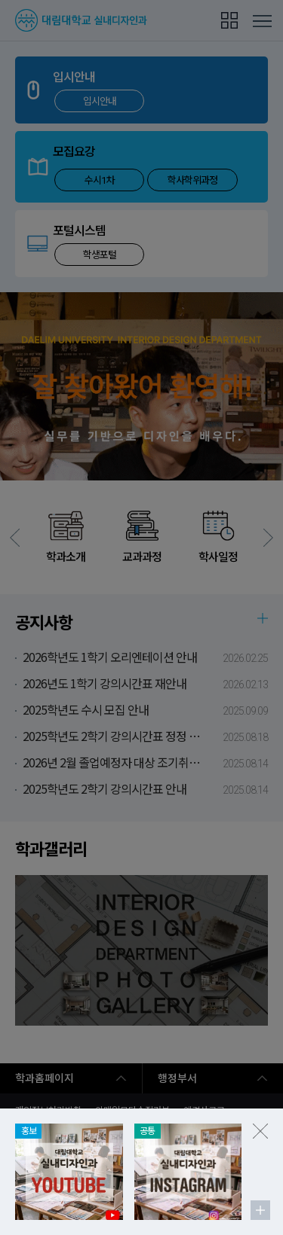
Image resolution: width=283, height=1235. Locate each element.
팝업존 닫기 (260, 1131)
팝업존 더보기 (260, 1210)
